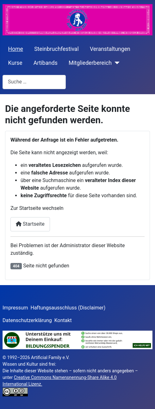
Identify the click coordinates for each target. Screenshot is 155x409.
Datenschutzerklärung (27, 320)
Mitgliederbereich (90, 63)
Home (15, 49)
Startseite (30, 224)
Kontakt (63, 320)
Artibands (46, 63)
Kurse (15, 63)
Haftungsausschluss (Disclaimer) (68, 308)
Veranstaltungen (110, 49)
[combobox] (34, 82)
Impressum (15, 308)
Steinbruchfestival (56, 49)
